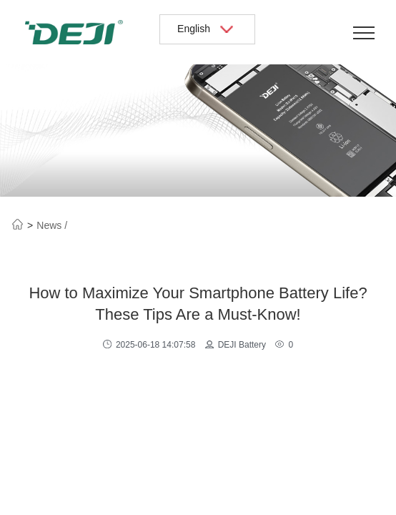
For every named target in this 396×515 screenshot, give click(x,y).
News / (51, 225)
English (207, 28)
